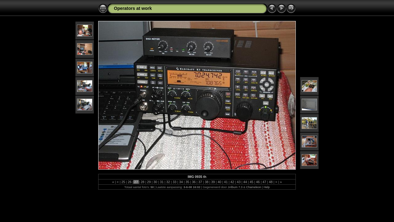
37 (200, 182)
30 (155, 182)
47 (264, 182)
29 (149, 182)
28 (142, 182)
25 (123, 182)
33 (174, 182)
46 (258, 182)
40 (219, 182)
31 (161, 182)
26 (129, 182)
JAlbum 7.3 (235, 187)
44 (245, 182)
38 (206, 182)
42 (232, 182)
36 (194, 182)
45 (251, 182)
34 (181, 182)
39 (213, 182)
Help (266, 187)
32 (168, 182)
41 (226, 182)
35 (187, 182)
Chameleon (253, 187)
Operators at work (133, 8)
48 (271, 182)
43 (238, 182)
